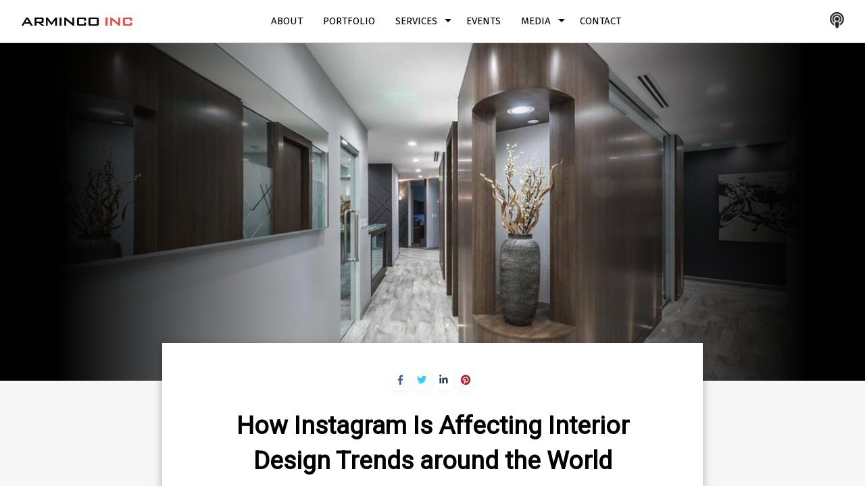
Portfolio (349, 21)
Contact (600, 21)
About (287, 21)
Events (483, 21)
